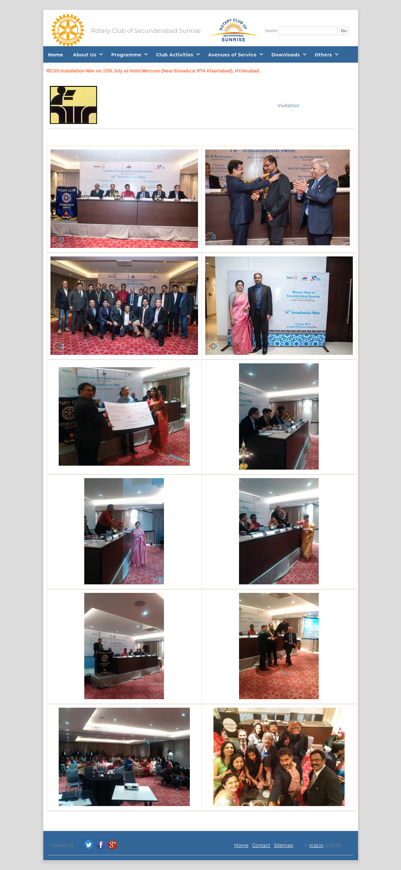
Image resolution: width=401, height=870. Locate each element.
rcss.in (316, 845)
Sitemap (283, 845)
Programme (126, 55)
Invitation (288, 106)
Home (55, 55)
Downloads (285, 55)
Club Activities (174, 55)
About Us (85, 55)
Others (323, 55)
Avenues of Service (232, 55)
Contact (261, 845)
